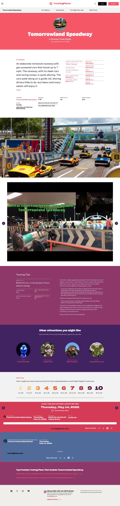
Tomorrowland (20, 99)
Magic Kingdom (65, 39)
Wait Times (93, 10)
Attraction (54, 39)
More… (18, 90)
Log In (102, 3)
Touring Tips (60, 10)
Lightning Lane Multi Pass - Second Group (24, 107)
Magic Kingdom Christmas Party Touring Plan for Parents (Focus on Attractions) (45, 478)
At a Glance (45, 10)
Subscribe (113, 3)
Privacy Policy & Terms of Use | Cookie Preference (91, 492)
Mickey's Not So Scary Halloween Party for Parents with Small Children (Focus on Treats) (48, 474)
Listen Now (54, 499)
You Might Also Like (76, 10)
